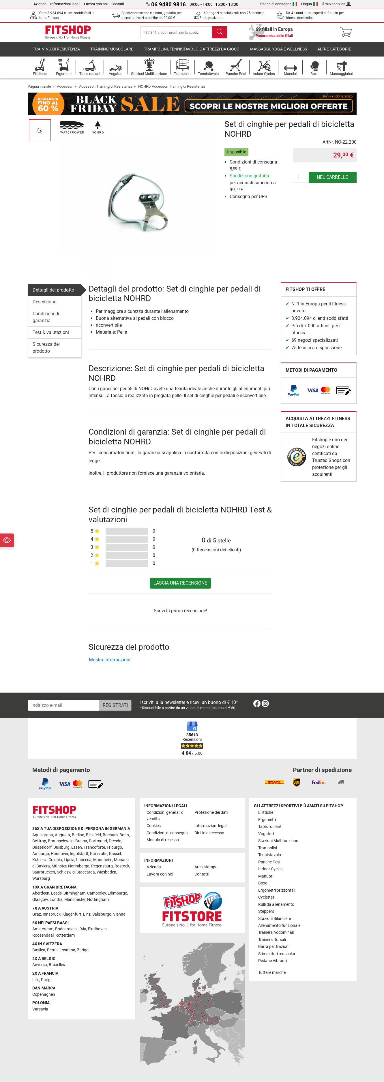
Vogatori (266, 833)
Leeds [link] (56, 893)
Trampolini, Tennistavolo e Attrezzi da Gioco (191, 53)
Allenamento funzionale (279, 925)
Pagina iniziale (39, 90)
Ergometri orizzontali (276, 890)
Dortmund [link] (98, 841)
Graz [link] (36, 914)
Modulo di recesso (163, 839)
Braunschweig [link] (61, 841)
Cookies (154, 825)
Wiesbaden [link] (106, 872)
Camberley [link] (96, 893)
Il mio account (336, 4)
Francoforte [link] (94, 847)
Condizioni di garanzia (46, 321)
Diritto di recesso (209, 833)
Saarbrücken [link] (43, 872)
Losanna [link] (67, 950)
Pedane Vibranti (272, 960)
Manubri (265, 876)
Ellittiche (265, 812)
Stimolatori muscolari (277, 953)
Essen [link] (76, 847)
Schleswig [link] (66, 872)
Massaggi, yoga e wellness (278, 53)
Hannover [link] (59, 853)
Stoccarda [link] (85, 872)
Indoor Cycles (270, 869)
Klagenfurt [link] (71, 914)
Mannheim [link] (102, 859)
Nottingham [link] (98, 899)
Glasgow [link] (40, 899)
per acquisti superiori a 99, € (253, 186)
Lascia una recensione (180, 587)
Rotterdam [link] (65, 935)
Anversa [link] (39, 964)
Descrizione (44, 306)
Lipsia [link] (69, 859)
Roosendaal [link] (43, 935)
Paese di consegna (278, 4)
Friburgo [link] (114, 847)
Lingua (309, 4)
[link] (293, 394)
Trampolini (267, 848)
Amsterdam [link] (42, 929)
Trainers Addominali (276, 932)
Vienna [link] (119, 914)
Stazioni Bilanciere (274, 918)
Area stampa (206, 867)
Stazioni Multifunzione (278, 840)
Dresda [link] (115, 841)
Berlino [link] (78, 835)
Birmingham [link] (74, 893)
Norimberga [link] (78, 866)
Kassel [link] (115, 853)
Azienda (39, 4)
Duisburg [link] (61, 847)
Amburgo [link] (40, 853)
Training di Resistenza (56, 53)
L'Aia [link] (82, 929)
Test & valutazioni (51, 336)
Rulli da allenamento (276, 904)
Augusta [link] (62, 835)
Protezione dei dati (211, 812)
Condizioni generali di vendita (165, 815)
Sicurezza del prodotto (46, 351)
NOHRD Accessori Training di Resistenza (171, 90)
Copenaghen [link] (43, 994)
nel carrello (333, 181)
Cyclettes (266, 897)
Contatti (117, 4)
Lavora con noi (96, 4)
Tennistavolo (269, 854)
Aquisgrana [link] (42, 835)
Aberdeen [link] (40, 893)
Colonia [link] (55, 859)
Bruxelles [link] (57, 964)
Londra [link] (56, 899)
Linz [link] (87, 914)
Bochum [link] (110, 835)
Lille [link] (35, 979)
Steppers (266, 911)
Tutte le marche (272, 972)
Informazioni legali (65, 4)
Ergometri (267, 819)
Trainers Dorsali (272, 939)
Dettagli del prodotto (53, 294)
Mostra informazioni (109, 663)
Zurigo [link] (83, 950)
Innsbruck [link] (52, 914)
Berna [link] (52, 950)
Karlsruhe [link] (98, 853)
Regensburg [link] (102, 866)
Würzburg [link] (41, 878)
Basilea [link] (38, 950)
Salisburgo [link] (101, 914)
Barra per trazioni (273, 946)
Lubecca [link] (83, 859)
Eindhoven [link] (97, 929)
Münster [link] (59, 866)
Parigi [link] (46, 979)
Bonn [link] (124, 835)
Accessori (65, 90)
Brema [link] (81, 841)
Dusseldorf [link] (42, 847)
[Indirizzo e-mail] (63, 705)
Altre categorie (334, 53)
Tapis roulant (270, 826)
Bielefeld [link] (93, 835)
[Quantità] (301, 181)
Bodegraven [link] (66, 929)
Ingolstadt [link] (79, 853)
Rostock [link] (122, 866)
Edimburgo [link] (117, 893)
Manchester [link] (74, 899)
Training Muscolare (111, 53)
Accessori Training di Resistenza (105, 90)
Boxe (262, 883)
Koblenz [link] (39, 859)
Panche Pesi (269, 862)
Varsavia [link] (40, 1009)
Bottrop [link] (39, 841)
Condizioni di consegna (167, 833)
